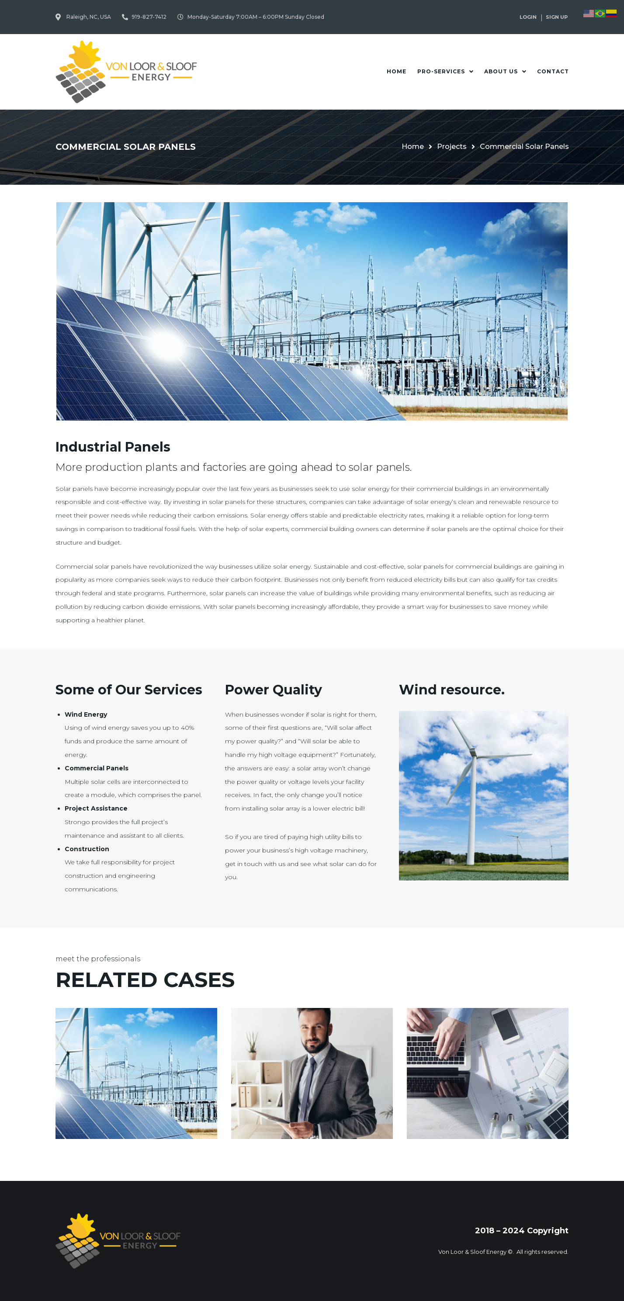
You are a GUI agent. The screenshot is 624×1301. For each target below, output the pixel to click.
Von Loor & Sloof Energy (472, 1251)
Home (413, 146)
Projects (452, 146)
